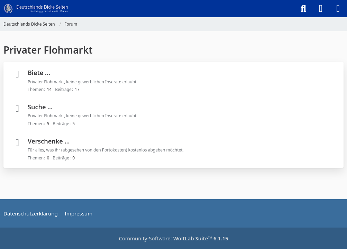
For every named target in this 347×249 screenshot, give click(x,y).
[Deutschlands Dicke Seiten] (36, 9)
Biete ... (39, 72)
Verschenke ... (49, 141)
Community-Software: (173, 238)
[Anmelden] (321, 8)
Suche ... (40, 107)
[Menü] (338, 9)
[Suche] (303, 9)
